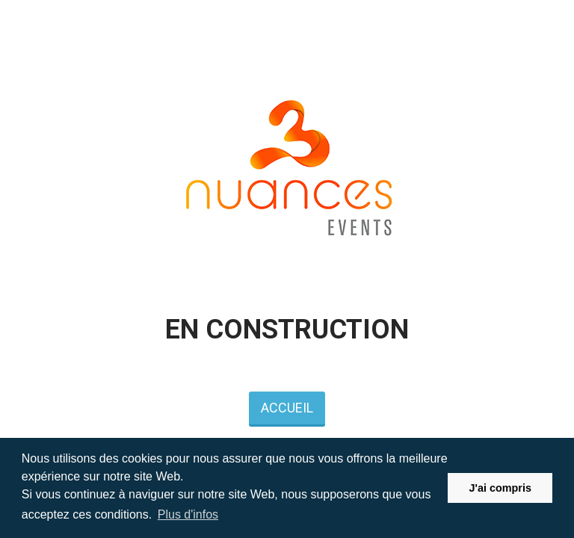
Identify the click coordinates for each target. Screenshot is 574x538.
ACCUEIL (287, 407)
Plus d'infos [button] (188, 514)
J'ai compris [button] (500, 488)
